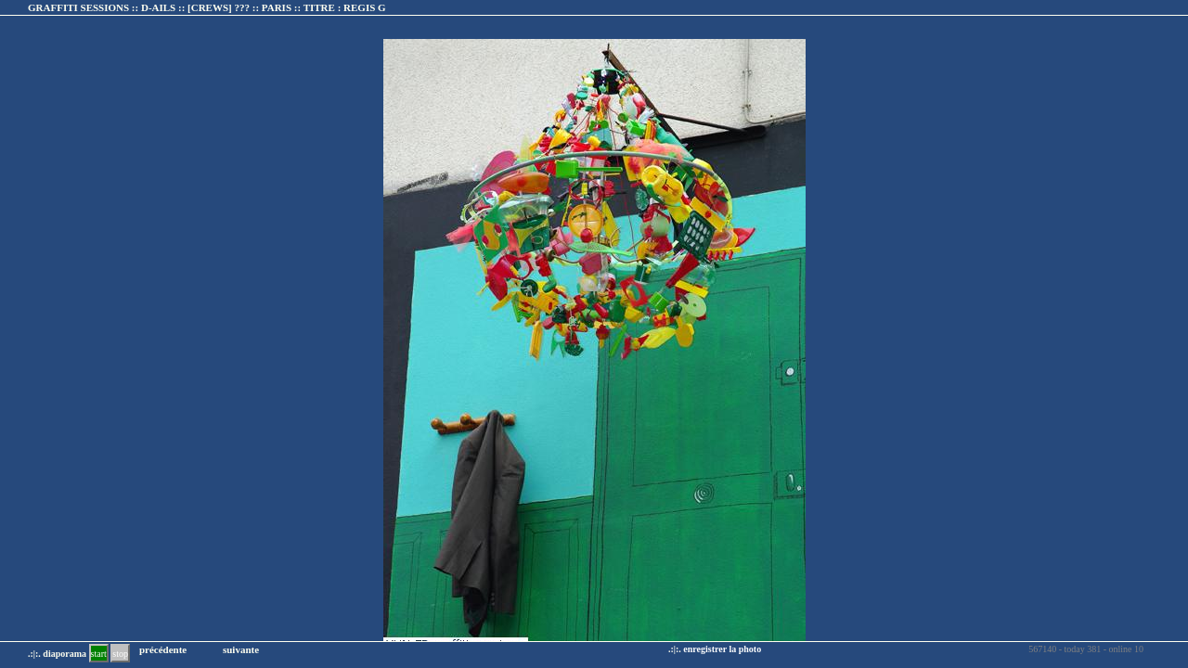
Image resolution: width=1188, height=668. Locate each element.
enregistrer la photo (722, 649)
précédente (163, 649)
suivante (241, 649)
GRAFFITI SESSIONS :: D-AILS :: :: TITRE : (207, 7)
